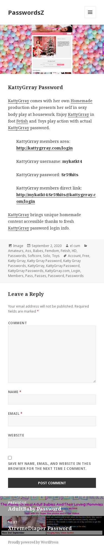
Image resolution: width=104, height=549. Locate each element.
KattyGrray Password (63, 265)
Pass (29, 275)
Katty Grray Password (44, 260)
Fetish (22, 121)
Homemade (81, 100)
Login (75, 270)
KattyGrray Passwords (26, 270)
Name (15, 392)
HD (74, 250)
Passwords (17, 255)
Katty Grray (17, 260)
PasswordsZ (26, 12)
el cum (75, 245)
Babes (38, 250)
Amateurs (16, 250)
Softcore (34, 255)
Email (15, 413)
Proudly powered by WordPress (33, 542)
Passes (40, 275)
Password (56, 275)
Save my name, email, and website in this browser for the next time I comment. (49, 466)
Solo (46, 255)
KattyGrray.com (57, 270)
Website (16, 435)
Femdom (52, 250)
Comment (17, 323)
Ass (28, 250)
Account (74, 255)
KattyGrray (18, 100)
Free (85, 255)
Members (16, 275)
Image (18, 245)
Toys (56, 255)
